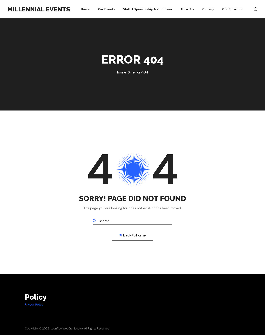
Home (121, 72)
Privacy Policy (34, 304)
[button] (256, 9)
